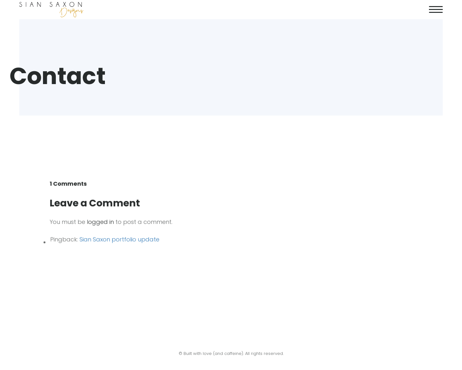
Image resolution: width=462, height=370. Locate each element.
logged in (101, 222)
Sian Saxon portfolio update (120, 239)
